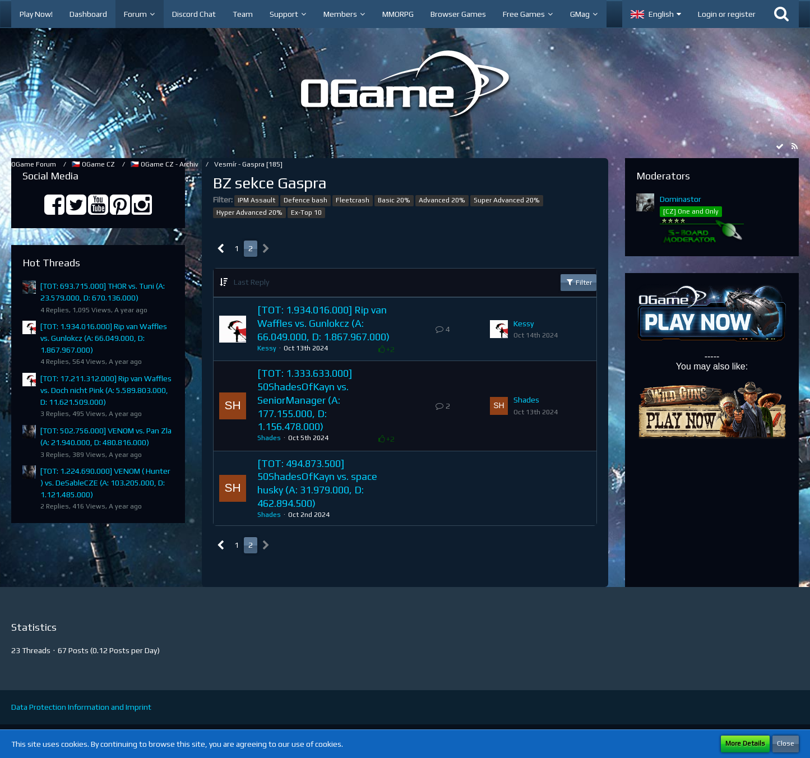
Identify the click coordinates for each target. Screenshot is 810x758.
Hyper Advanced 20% (249, 212)
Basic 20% (394, 200)
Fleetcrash (352, 200)
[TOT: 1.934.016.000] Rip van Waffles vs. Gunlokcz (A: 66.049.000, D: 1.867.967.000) (103, 338)
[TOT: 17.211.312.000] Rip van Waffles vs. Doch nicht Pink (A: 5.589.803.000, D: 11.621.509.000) (106, 390)
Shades (269, 438)
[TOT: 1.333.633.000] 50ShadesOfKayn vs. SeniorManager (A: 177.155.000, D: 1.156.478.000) (304, 399)
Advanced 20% (442, 200)
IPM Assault (256, 200)
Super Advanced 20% (507, 200)
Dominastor (680, 199)
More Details (745, 743)
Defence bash (305, 200)
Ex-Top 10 (306, 212)
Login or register (727, 14)
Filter (578, 282)
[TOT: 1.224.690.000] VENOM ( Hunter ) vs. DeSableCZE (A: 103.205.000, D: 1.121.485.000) (105, 482)
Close (785, 743)
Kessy (266, 348)
